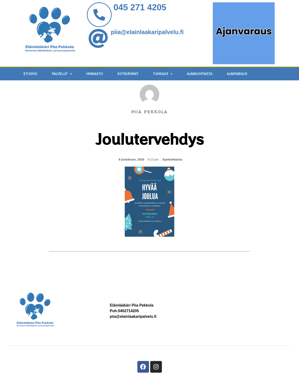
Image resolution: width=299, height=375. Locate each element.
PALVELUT (62, 74)
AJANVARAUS (237, 73)
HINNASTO (94, 73)
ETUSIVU (30, 73)
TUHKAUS (162, 74)
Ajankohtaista (199, 73)
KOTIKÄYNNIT (128, 73)
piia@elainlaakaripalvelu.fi (147, 32)
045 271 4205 (140, 7)
